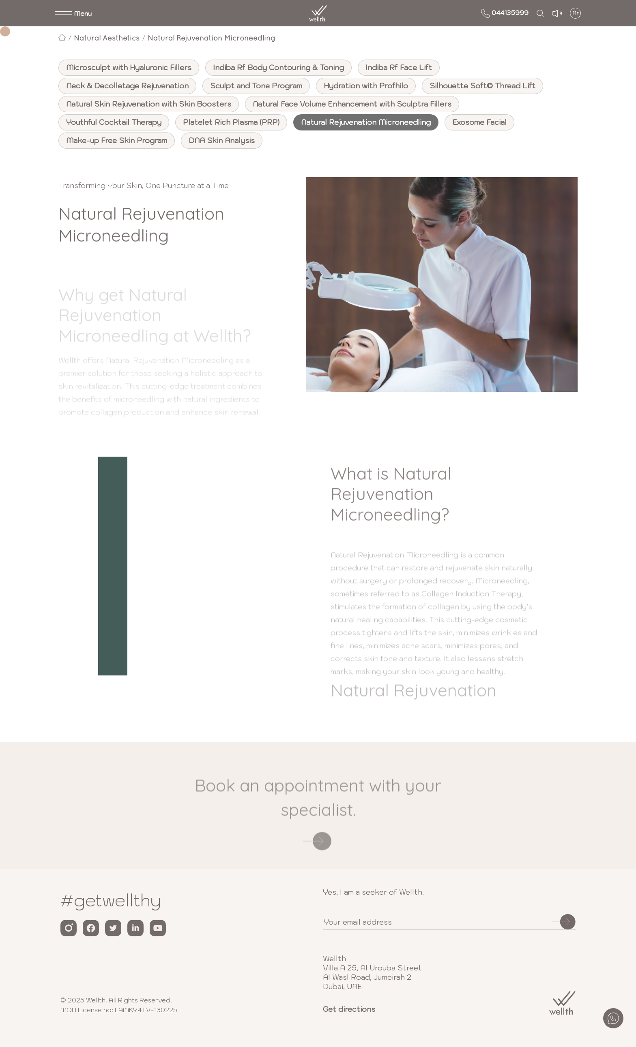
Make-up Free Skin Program (116, 140)
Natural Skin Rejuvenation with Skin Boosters (148, 104)
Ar (575, 13)
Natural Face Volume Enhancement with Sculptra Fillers (352, 104)
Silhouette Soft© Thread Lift (482, 85)
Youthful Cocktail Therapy (113, 122)
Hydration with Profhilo (366, 85)
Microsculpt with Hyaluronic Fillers (128, 67)
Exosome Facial (479, 122)
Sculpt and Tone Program (256, 85)
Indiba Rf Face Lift (398, 67)
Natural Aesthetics (107, 38)
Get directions (349, 1009)
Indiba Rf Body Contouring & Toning (278, 67)
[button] (73, 13)
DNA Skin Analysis (222, 140)
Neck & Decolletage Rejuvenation (127, 85)
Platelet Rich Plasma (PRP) (231, 122)
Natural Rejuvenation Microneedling (211, 38)
